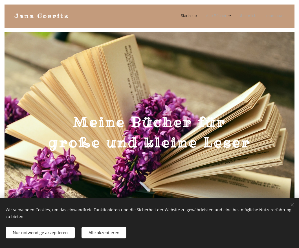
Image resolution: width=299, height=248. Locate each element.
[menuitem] (256, 16)
